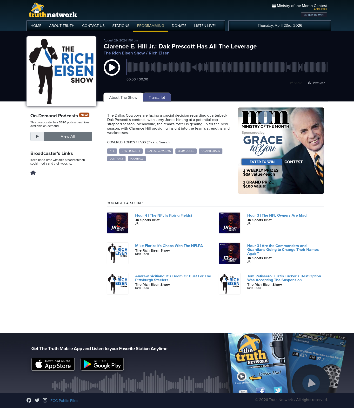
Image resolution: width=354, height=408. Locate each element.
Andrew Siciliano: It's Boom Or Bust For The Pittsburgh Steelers (173, 278)
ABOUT (61, 26)
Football (136, 158)
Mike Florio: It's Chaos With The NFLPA (169, 245)
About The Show (123, 97)
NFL (112, 151)
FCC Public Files (64, 400)
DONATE (179, 26)
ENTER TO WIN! (314, 15)
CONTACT (93, 26)
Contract (116, 158)
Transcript (157, 97)
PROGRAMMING (150, 26)
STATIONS (120, 26)
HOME (36, 26)
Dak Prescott (131, 151)
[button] (112, 72)
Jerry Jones (186, 151)
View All (68, 136)
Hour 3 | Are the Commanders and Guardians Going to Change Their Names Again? (283, 249)
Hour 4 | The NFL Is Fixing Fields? (163, 215)
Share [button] (296, 83)
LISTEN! (205, 26)
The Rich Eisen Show (124, 53)
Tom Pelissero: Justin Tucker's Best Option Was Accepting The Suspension (284, 278)
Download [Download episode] (316, 83)
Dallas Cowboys (159, 151)
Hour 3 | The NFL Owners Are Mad (277, 215)
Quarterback (210, 151)
